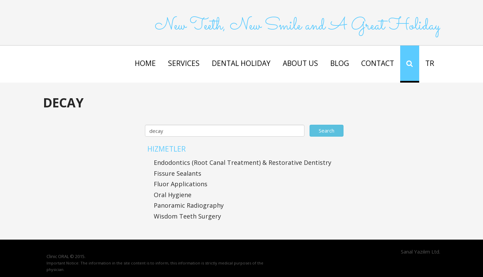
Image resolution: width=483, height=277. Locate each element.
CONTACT (377, 63)
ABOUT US (300, 63)
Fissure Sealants (177, 173)
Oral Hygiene (172, 195)
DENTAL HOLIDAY (241, 63)
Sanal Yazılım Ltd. (420, 251)
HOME (145, 63)
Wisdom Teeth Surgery (187, 216)
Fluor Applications (180, 184)
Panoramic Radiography (189, 205)
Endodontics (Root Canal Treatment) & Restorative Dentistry (242, 162)
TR (429, 63)
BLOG (339, 63)
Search (326, 130)
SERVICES (184, 63)
